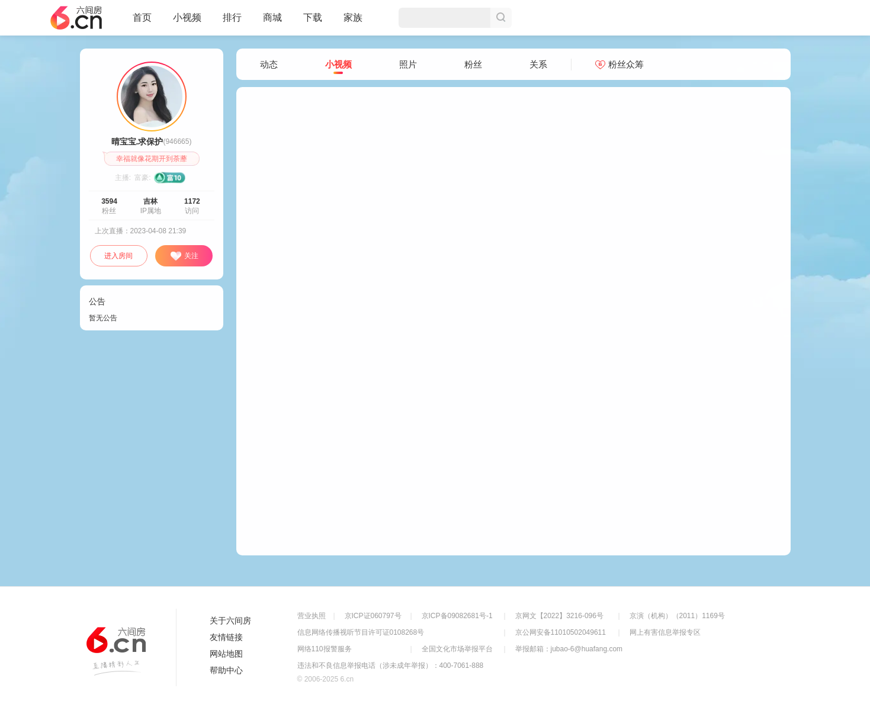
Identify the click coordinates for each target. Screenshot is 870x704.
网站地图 (226, 653)
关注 (184, 256)
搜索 (501, 18)
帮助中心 (226, 670)
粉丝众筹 (619, 64)
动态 (269, 64)
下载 (312, 17)
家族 (352, 22)
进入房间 (118, 256)
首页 (142, 22)
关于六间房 (230, 620)
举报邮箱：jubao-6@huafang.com (569, 649)
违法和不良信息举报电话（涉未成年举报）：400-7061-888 (390, 665)
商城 (272, 22)
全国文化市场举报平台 (457, 649)
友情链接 (226, 637)
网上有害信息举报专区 (665, 632)
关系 (538, 64)
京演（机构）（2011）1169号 (677, 616)
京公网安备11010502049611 (560, 632)
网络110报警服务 (324, 649)
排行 (232, 17)
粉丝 (473, 64)
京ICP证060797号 (373, 616)
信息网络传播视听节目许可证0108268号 (361, 632)
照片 (408, 64)
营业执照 (311, 616)
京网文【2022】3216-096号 (559, 616)
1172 (192, 201)
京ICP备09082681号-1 (457, 616)
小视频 (187, 22)
